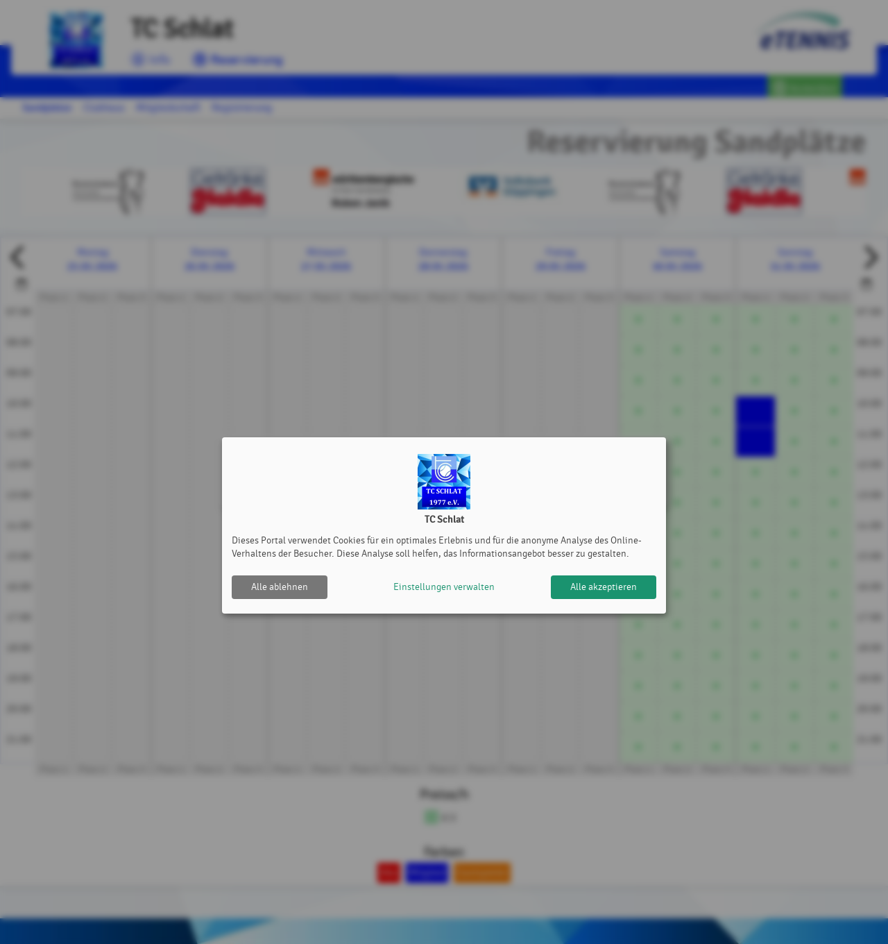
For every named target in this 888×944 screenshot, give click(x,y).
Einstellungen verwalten (444, 587)
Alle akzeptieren (603, 587)
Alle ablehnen (279, 587)
